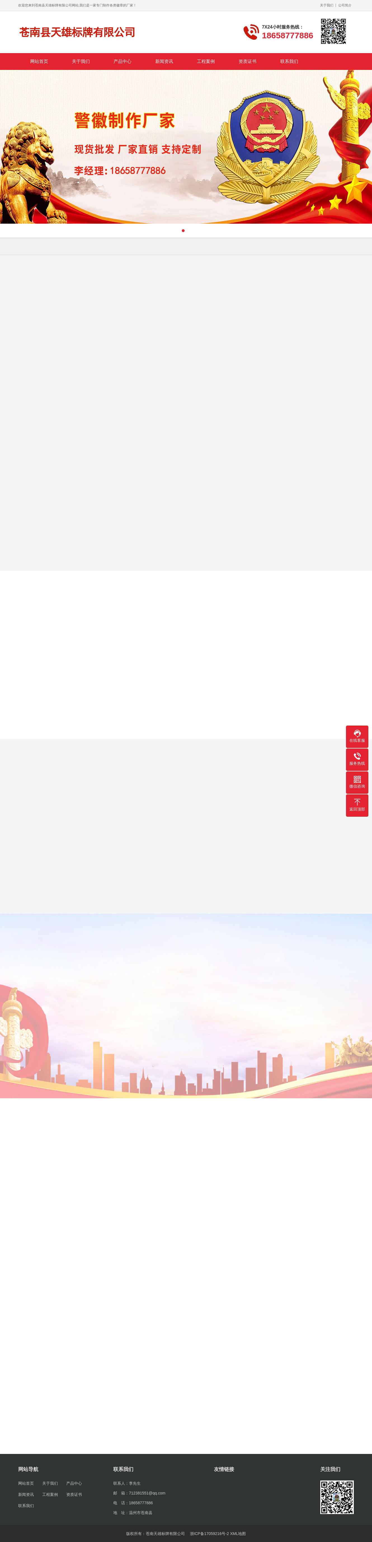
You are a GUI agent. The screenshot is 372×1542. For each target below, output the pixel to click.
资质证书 (247, 61)
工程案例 (206, 61)
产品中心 (122, 61)
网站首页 (39, 61)
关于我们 (326, 5)
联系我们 (289, 61)
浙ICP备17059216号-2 (209, 1533)
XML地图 (238, 1533)
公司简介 (345, 5)
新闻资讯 (164, 61)
